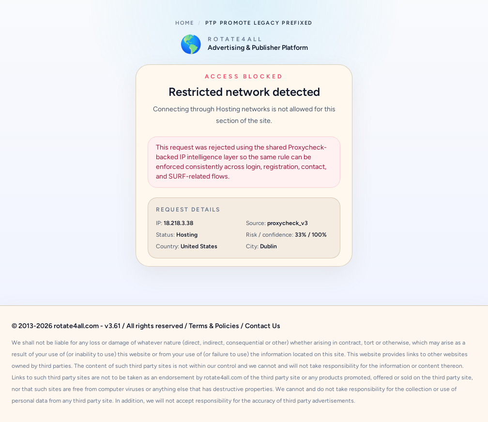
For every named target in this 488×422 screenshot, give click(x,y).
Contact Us (262, 326)
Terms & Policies (214, 326)
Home (184, 23)
